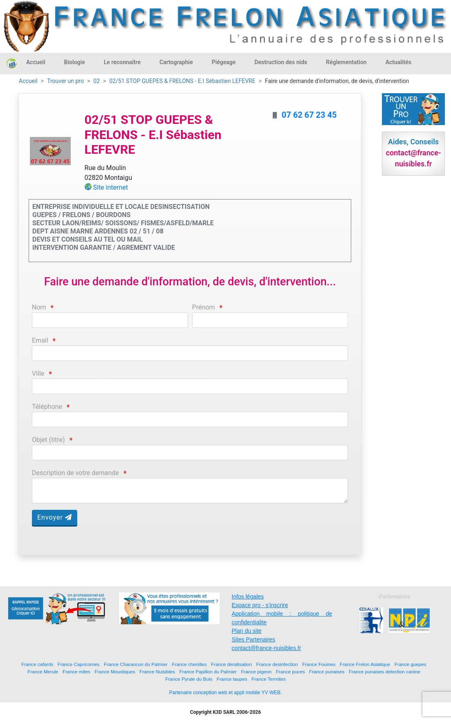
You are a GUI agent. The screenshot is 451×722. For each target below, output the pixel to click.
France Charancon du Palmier (136, 664)
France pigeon (256, 671)
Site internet (110, 187)
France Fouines (318, 664)
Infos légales (248, 596)
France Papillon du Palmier (208, 671)
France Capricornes (79, 664)
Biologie (74, 62)
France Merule (42, 671)
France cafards (37, 664)
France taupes (232, 679)
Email (40, 340)
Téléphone (47, 407)
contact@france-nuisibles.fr (266, 648)
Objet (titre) (48, 440)
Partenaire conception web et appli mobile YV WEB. (225, 692)
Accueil (35, 62)
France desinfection (277, 664)
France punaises (326, 671)
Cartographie (176, 62)
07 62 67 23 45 (309, 115)
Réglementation (346, 62)
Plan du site (247, 631)
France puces (290, 671)
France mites (76, 671)
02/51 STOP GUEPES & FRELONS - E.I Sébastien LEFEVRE (182, 81)
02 (96, 81)
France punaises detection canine (384, 671)
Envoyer (54, 517)
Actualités (398, 62)
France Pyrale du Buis (188, 679)
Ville (38, 373)
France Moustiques (114, 671)
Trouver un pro (65, 81)
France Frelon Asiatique (365, 664)
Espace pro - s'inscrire (260, 605)
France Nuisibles (157, 671)
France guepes (410, 664)
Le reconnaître (122, 62)
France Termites (268, 679)
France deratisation (231, 664)
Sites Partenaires (254, 639)
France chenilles (189, 664)
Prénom (203, 307)
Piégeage (224, 62)
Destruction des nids (280, 62)
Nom (39, 307)
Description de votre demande (75, 473)
